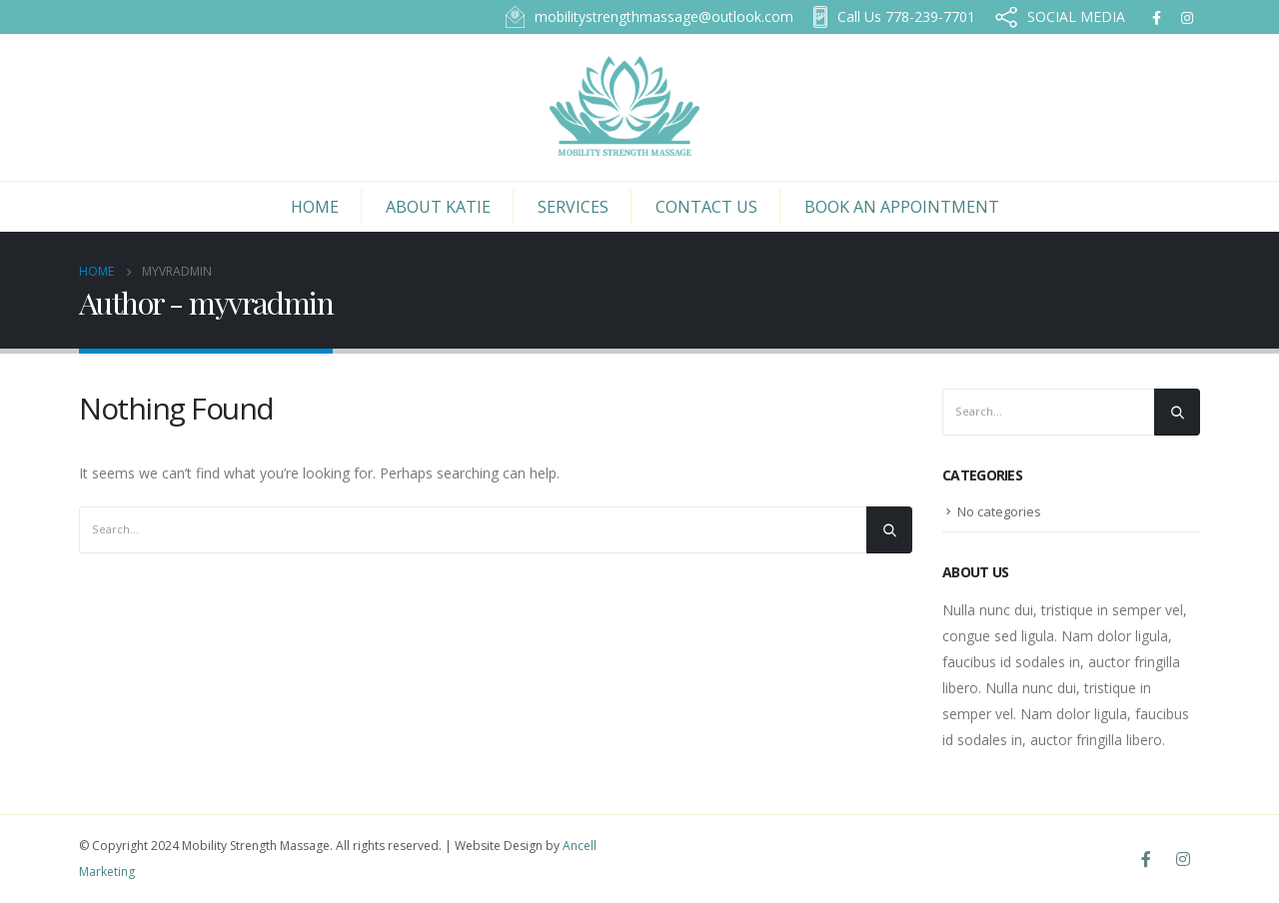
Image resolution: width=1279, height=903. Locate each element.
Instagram (1183, 859)
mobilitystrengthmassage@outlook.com (650, 17)
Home (315, 207)
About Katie (438, 207)
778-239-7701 (894, 17)
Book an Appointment (901, 207)
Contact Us (706, 207)
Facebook (1146, 859)
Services (573, 207)
